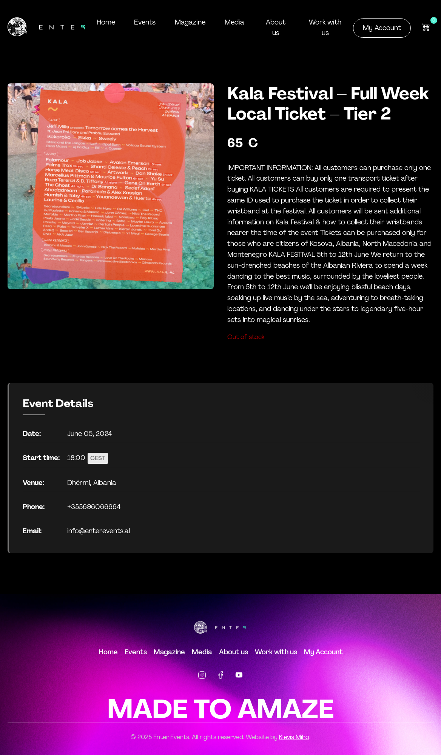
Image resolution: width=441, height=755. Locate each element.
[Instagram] (202, 675)
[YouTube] (239, 675)
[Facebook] (220, 675)
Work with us (324, 27)
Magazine (189, 22)
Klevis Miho (294, 737)
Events (144, 22)
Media (232, 22)
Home (105, 22)
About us (274, 27)
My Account (382, 27)
